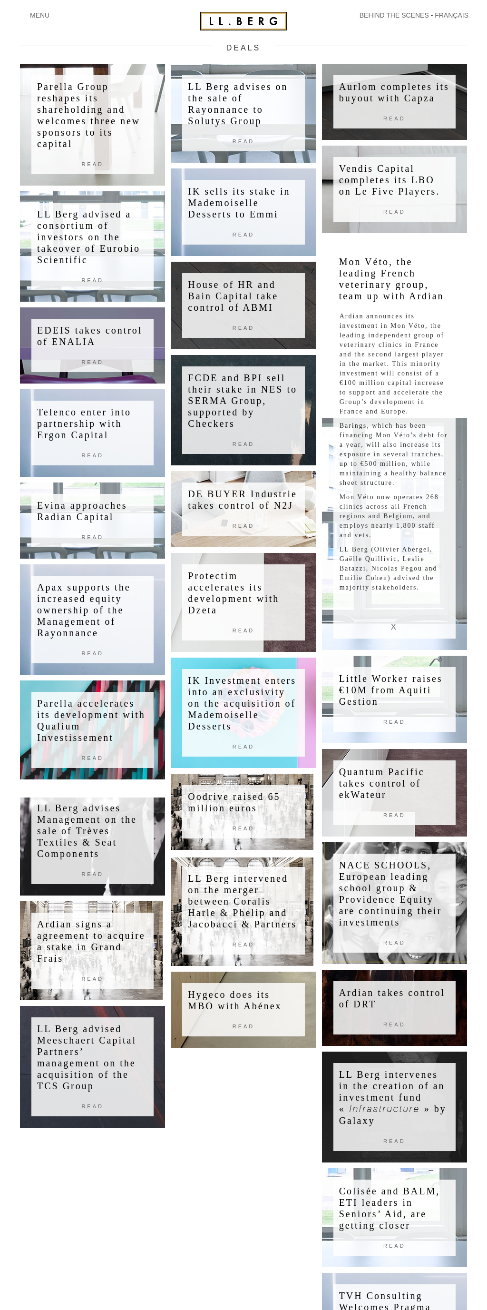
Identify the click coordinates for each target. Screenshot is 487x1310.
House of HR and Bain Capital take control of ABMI (233, 296)
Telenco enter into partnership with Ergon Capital (84, 423)
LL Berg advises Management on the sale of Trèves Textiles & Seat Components (87, 831)
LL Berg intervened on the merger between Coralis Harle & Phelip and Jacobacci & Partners (242, 901)
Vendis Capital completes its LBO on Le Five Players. (389, 180)
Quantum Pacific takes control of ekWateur (382, 782)
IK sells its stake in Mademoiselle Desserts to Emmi (239, 202)
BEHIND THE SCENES (394, 15)
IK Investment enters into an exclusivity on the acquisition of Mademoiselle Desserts (242, 703)
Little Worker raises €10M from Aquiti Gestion (391, 689)
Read (92, 164)
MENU (39, 15)
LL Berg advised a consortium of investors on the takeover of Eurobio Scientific (88, 237)
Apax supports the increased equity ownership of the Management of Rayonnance (84, 610)
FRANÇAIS (451, 15)
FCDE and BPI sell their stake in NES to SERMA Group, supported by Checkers (242, 401)
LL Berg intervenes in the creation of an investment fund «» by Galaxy (393, 1097)
